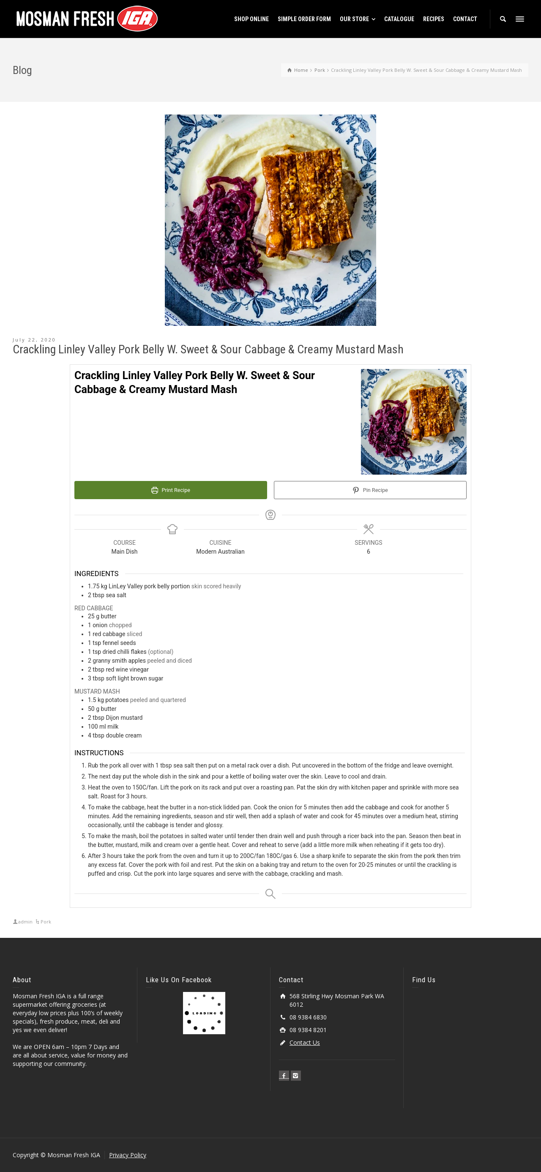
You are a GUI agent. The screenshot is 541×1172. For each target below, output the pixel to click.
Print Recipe (170, 490)
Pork (46, 921)
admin (25, 921)
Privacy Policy (127, 1155)
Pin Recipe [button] (370, 490)
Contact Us (305, 1042)
